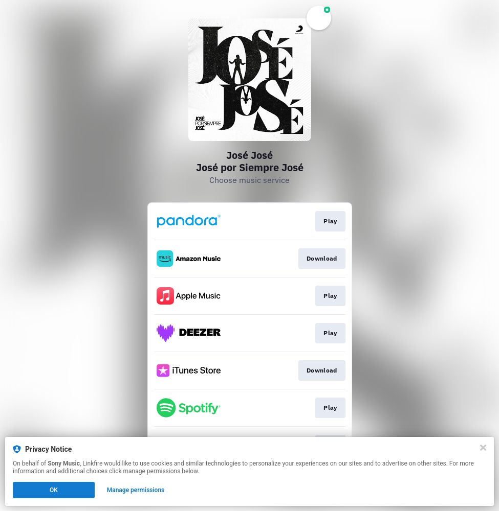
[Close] (483, 447)
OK (54, 490)
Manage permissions (136, 490)
